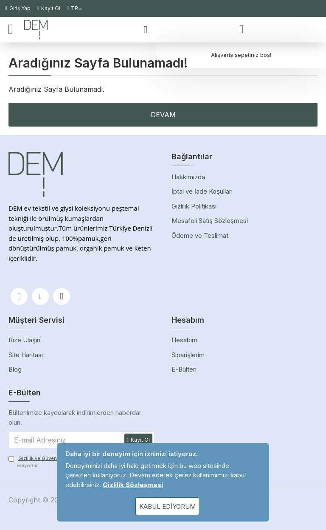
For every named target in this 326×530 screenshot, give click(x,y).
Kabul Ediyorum (167, 506)
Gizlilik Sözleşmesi (133, 485)
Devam (163, 114)
